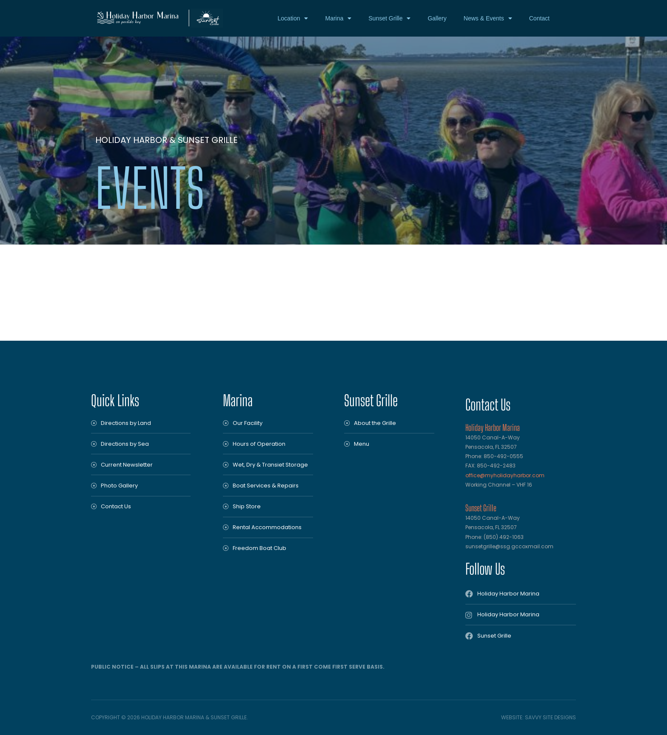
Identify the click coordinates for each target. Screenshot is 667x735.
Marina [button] (338, 18)
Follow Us (485, 569)
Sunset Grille (371, 400)
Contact (539, 18)
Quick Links (115, 400)
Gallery (437, 18)
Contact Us (487, 404)
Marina (238, 400)
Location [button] (293, 18)
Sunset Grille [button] (389, 18)
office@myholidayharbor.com (504, 475)
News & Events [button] (488, 18)
